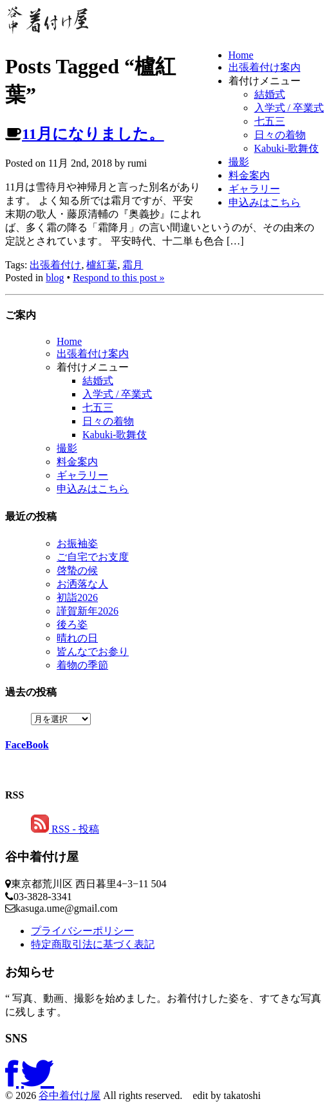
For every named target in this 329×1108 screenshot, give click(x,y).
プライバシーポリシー (82, 930)
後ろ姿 (72, 624)
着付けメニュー (265, 80)
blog (55, 277)
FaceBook (27, 744)
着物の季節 (82, 665)
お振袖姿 (77, 543)
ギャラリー (254, 188)
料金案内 (249, 175)
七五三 (269, 121)
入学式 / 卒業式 (289, 107)
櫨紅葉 (101, 264)
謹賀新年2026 (87, 610)
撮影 (239, 161)
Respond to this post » (118, 277)
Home (241, 55)
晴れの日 (77, 637)
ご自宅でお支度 (93, 556)
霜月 (132, 264)
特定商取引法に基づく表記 (93, 944)
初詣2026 (77, 597)
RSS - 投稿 (65, 829)
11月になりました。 (93, 133)
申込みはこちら (265, 202)
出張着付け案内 (265, 67)
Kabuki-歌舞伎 (286, 148)
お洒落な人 (82, 583)
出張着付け (55, 264)
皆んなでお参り (93, 651)
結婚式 (269, 94)
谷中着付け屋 (69, 1095)
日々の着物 (280, 134)
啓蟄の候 (77, 570)
